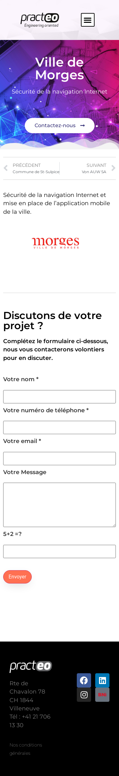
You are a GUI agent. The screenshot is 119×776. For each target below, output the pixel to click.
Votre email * (59, 449)
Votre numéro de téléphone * (59, 419)
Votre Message (59, 498)
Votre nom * (59, 388)
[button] (88, 20)
